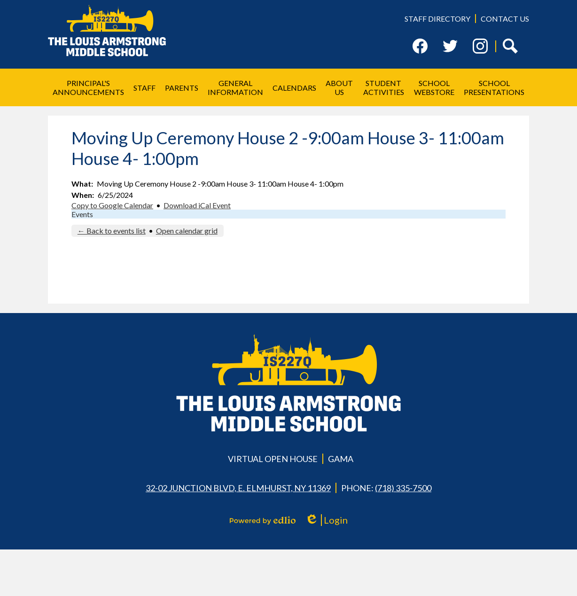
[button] (88, 87)
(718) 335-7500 (403, 488)
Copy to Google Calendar (112, 205)
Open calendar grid (187, 230)
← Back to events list (112, 230)
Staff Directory (437, 18)
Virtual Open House (273, 459)
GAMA (340, 459)
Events (82, 214)
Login (326, 520)
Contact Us (505, 18)
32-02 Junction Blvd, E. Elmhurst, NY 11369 (238, 488)
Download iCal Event (197, 205)
